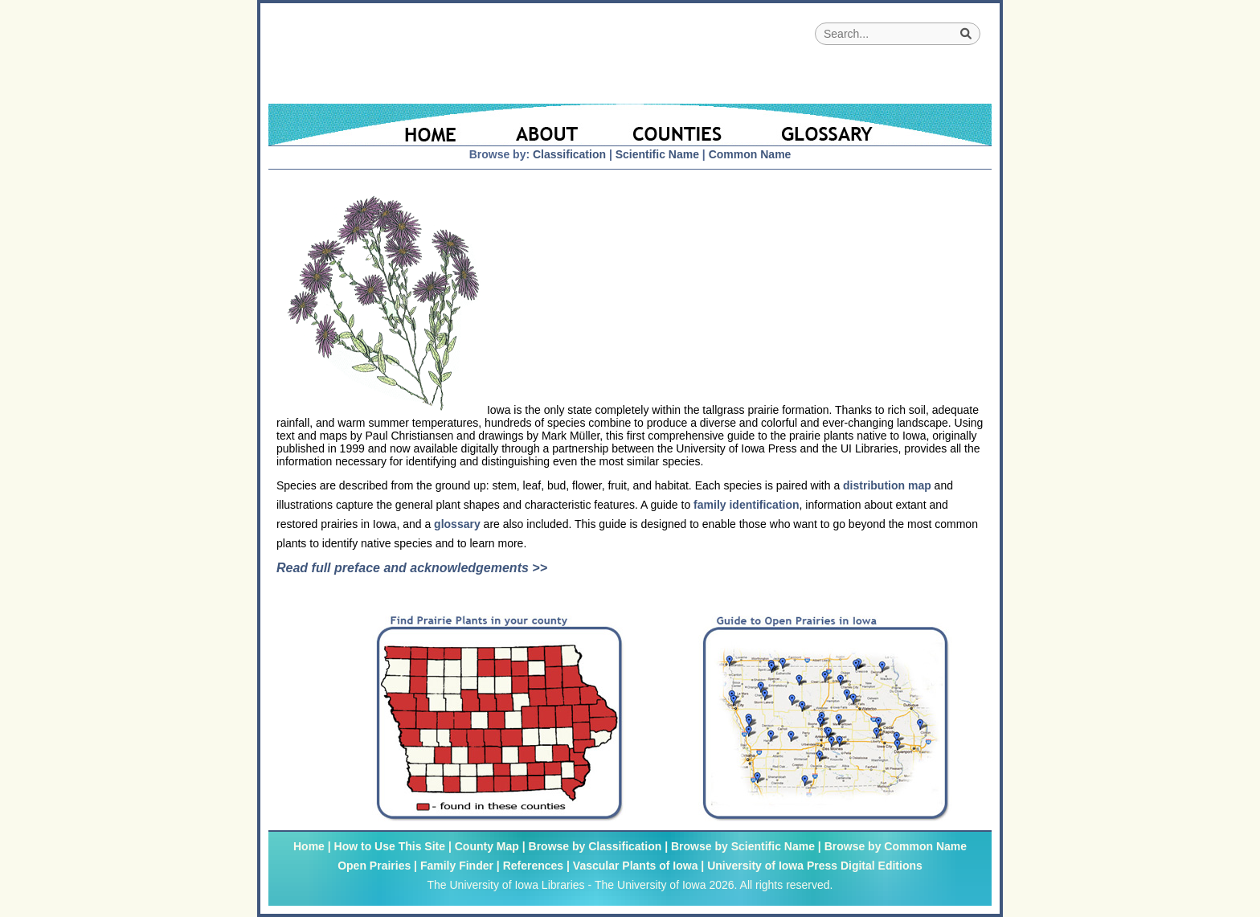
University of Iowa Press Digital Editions (814, 865)
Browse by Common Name (895, 846)
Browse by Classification (595, 846)
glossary (457, 524)
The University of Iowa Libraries (505, 884)
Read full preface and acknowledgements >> (411, 568)
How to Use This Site (389, 846)
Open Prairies (374, 865)
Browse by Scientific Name (743, 846)
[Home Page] (378, 124)
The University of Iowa (650, 884)
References (533, 865)
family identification (746, 504)
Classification (569, 154)
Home (309, 846)
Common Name (750, 154)
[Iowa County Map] (680, 124)
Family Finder (456, 865)
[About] (547, 124)
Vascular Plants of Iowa (635, 865)
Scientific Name (657, 154)
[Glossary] (870, 124)
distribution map (887, 485)
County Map (487, 846)
